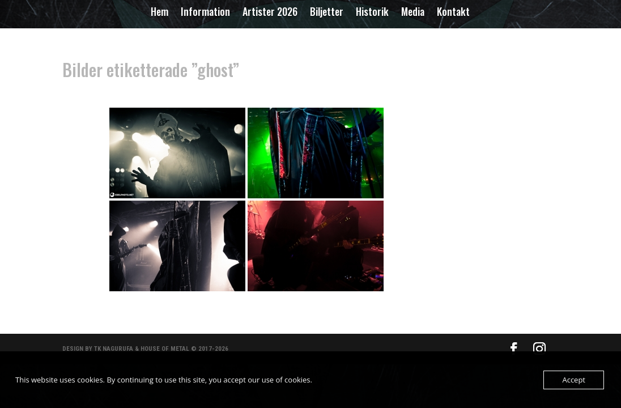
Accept (573, 380)
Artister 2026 (270, 13)
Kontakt (453, 13)
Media (412, 13)
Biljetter (326, 13)
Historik (372, 13)
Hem (159, 13)
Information (205, 13)
